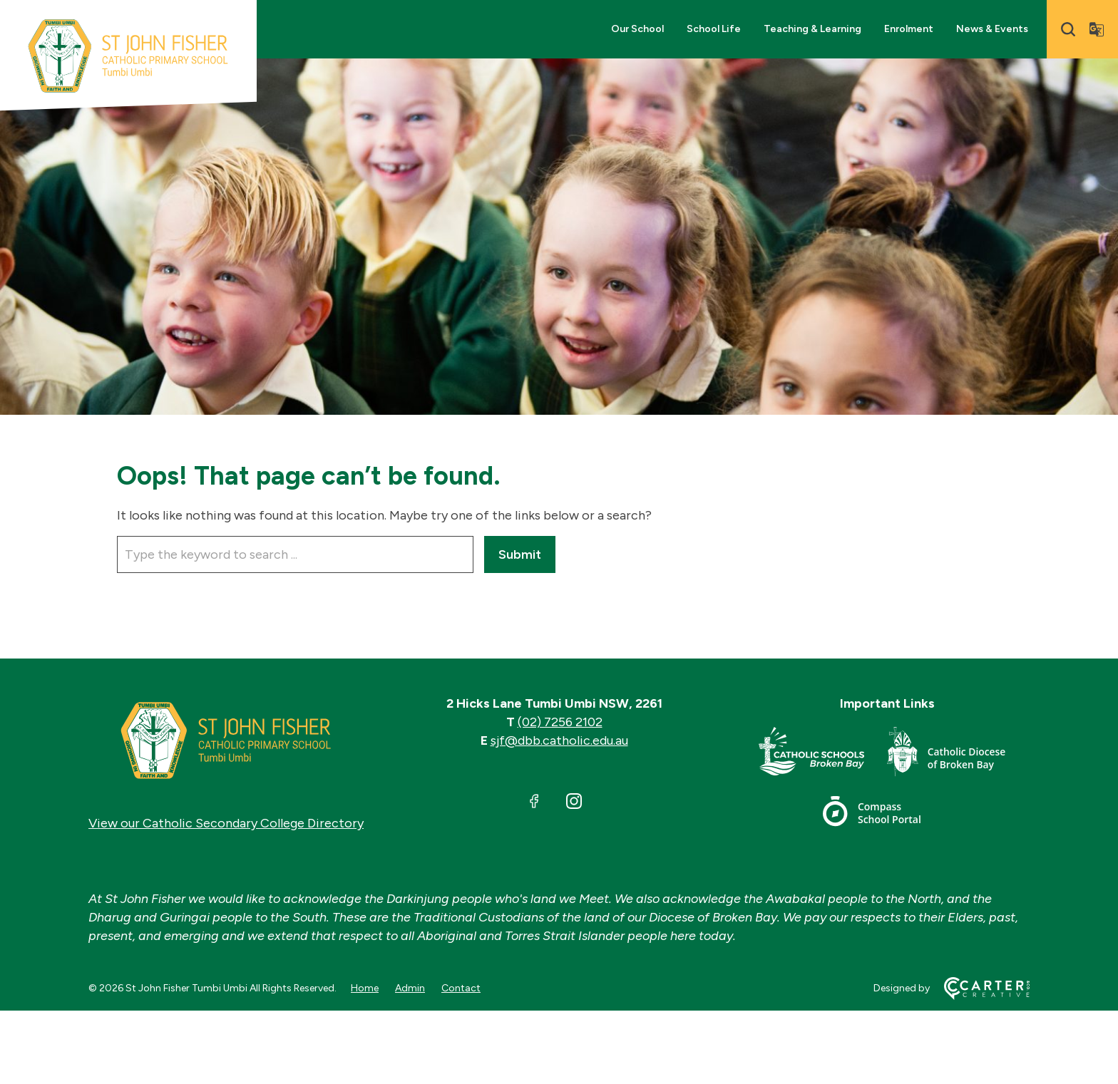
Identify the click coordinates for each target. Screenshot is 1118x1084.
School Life (714, 29)
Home (365, 988)
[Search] (1068, 29)
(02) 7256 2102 (560, 722)
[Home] (226, 740)
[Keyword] (295, 554)
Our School (637, 29)
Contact (461, 988)
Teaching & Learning (812, 29)
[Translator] (1096, 29)
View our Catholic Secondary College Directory (226, 823)
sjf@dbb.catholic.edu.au (559, 740)
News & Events (992, 29)
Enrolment (908, 29)
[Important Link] (823, 754)
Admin (410, 988)
